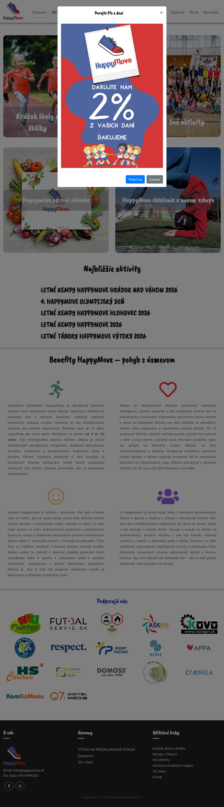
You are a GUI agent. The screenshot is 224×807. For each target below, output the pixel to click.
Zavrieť (154, 179)
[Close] (161, 12)
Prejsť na (135, 179)
